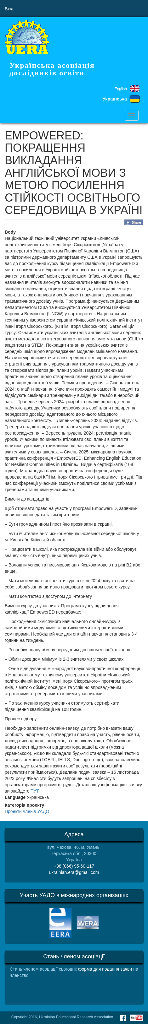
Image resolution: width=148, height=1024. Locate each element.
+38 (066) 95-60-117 (74, 866)
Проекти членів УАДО (27, 811)
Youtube (136, 1018)
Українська (115, 98)
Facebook (123, 1018)
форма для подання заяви (105, 969)
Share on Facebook (133, 222)
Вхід (9, 8)
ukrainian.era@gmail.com (74, 872)
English (121, 89)
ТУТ (35, 791)
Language (15, 797)
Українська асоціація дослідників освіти (52, 69)
